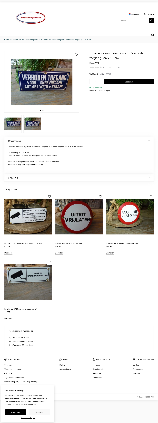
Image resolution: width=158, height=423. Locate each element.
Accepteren (15, 412)
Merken (62, 337)
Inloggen (96, 337)
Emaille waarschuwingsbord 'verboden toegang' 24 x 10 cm (67, 39)
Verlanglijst (97, 345)
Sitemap (136, 345)
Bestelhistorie (98, 341)
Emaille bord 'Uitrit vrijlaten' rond (68, 215)
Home (6, 39)
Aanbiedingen (65, 341)
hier (34, 404)
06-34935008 (23, 309)
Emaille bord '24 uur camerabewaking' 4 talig (23, 215)
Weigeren (39, 412)
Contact (136, 337)
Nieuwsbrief (97, 349)
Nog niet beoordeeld (111, 68)
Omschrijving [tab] (79, 141)
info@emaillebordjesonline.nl (23, 313)
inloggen (149, 14)
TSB (152, 369)
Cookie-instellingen (28, 418)
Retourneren (138, 341)
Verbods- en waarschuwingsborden (25, 39)
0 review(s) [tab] (79, 149)
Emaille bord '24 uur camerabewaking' (20, 281)
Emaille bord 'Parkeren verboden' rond (122, 215)
